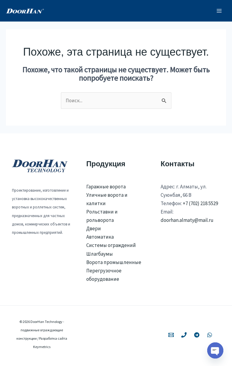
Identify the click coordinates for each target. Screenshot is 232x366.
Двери (93, 228)
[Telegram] (196, 335)
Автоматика (100, 237)
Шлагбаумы (99, 254)
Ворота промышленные (113, 262)
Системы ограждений (111, 245)
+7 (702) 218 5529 (200, 203)
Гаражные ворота (106, 186)
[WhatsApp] (209, 335)
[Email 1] (171, 335)
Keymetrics (41, 346)
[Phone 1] (184, 335)
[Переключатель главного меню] (219, 11)
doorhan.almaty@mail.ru (187, 220)
